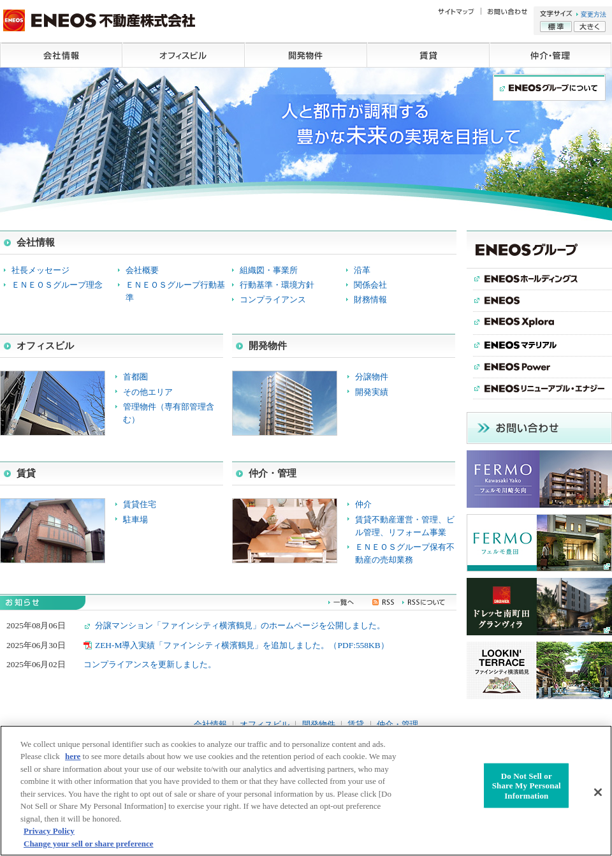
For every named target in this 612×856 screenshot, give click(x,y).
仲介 (363, 504)
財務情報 (370, 299)
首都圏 (135, 376)
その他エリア (148, 392)
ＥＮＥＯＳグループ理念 (57, 285)
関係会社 (370, 285)
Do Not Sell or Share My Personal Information (526, 791)
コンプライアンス (273, 299)
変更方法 (593, 14)
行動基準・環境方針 (277, 285)
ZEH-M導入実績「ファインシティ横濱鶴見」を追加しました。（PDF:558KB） (242, 645)
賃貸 (428, 55)
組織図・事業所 (269, 270)
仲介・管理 (551, 55)
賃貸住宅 (139, 504)
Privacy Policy (49, 836)
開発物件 (306, 55)
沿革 (362, 270)
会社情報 (61, 55)
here (72, 762)
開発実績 (371, 392)
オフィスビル (183, 55)
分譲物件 (371, 376)
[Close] (598, 797)
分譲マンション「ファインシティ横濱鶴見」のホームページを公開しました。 (240, 625)
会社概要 (142, 270)
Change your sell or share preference (89, 849)
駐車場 (135, 519)
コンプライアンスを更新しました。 (150, 664)
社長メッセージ (40, 270)
